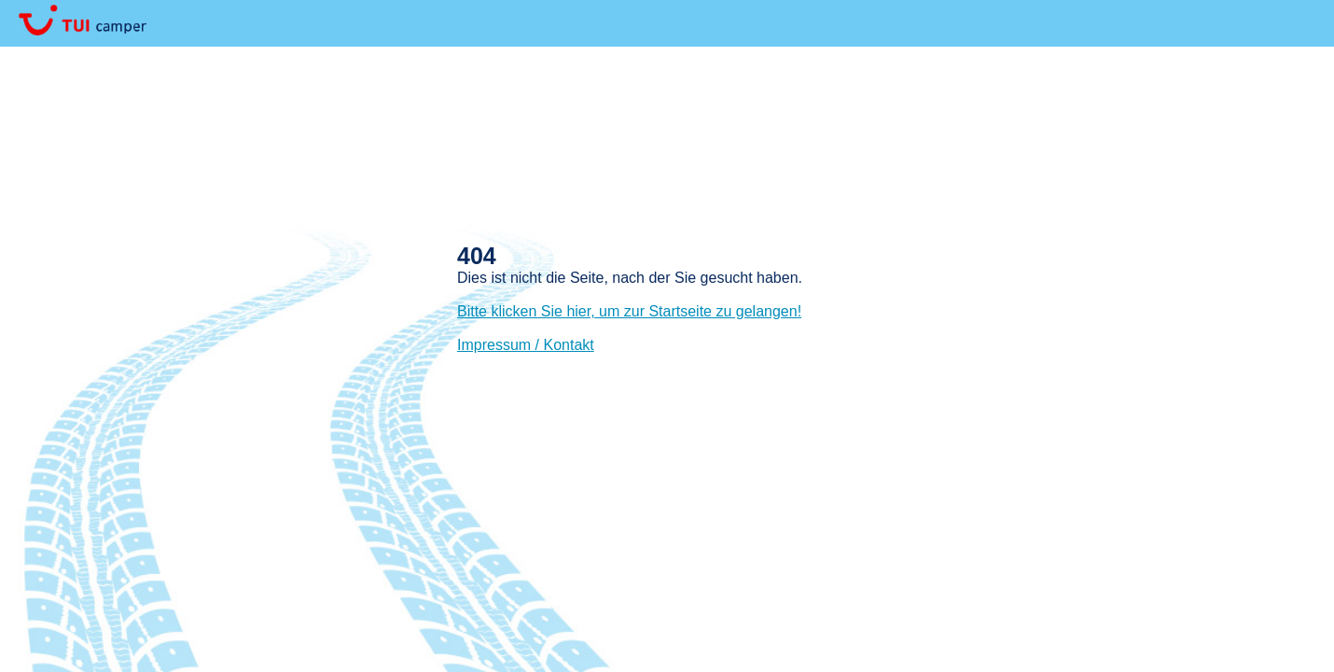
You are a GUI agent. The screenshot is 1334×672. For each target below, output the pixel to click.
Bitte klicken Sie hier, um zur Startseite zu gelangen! (629, 311)
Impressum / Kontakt (525, 345)
